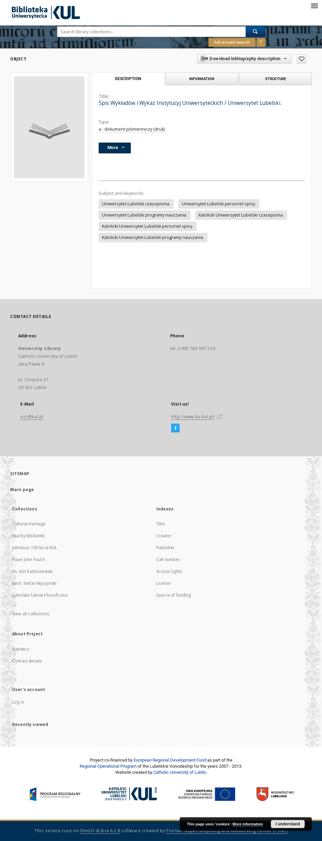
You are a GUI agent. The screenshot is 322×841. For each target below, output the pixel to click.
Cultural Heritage (29, 524)
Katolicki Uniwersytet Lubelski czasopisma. (241, 215)
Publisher (165, 547)
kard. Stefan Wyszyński (34, 583)
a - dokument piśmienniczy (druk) (132, 129)
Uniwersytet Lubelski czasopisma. (136, 204)
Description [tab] (128, 78)
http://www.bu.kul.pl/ (193, 416)
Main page (22, 489)
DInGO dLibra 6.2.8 (100, 831)
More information (248, 824)
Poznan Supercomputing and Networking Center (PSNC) (226, 831)
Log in (18, 702)
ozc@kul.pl (31, 416)
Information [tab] (201, 78)
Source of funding (173, 595)
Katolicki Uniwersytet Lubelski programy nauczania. (153, 237)
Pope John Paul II (28, 559)
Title (160, 524)
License (163, 583)
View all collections (30, 614)
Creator (164, 536)
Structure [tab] (275, 78)
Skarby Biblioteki (28, 536)
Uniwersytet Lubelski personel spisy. (219, 204)
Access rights (169, 571)
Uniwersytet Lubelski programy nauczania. (144, 215)
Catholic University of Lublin (179, 772)
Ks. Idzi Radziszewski (32, 571)
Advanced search (232, 42)
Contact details (27, 661)
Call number (168, 559)
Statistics (20, 649)
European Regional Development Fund (170, 760)
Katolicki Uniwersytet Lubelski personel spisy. (147, 226)
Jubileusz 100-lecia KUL (34, 547)
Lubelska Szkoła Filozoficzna (39, 595)
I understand (288, 824)
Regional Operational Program (108, 766)
